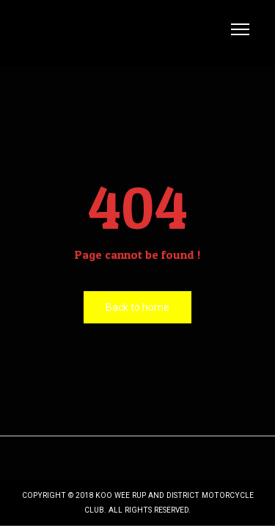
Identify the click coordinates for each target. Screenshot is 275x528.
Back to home (137, 307)
